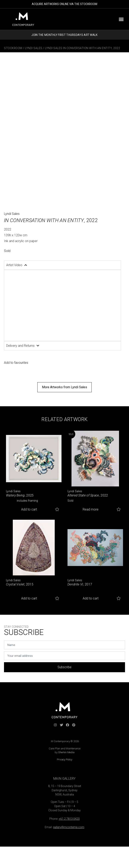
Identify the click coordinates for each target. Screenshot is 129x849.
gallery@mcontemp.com (68, 827)
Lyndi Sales (33, 48)
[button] (121, 19)
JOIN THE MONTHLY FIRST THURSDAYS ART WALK (64, 34)
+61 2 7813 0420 (69, 818)
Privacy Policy (64, 759)
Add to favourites (16, 363)
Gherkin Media (66, 752)
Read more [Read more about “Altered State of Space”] (90, 509)
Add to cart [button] (29, 509)
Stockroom (13, 48)
